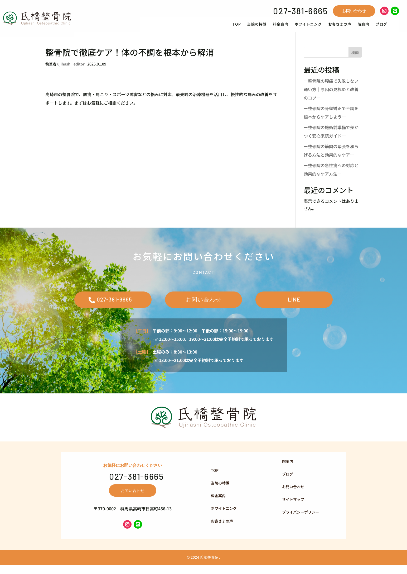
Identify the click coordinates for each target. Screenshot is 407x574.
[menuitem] (242, 27)
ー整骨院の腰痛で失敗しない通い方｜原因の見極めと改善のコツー (331, 94)
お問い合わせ (354, 10)
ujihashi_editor (71, 69)
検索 (355, 57)
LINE (294, 306)
